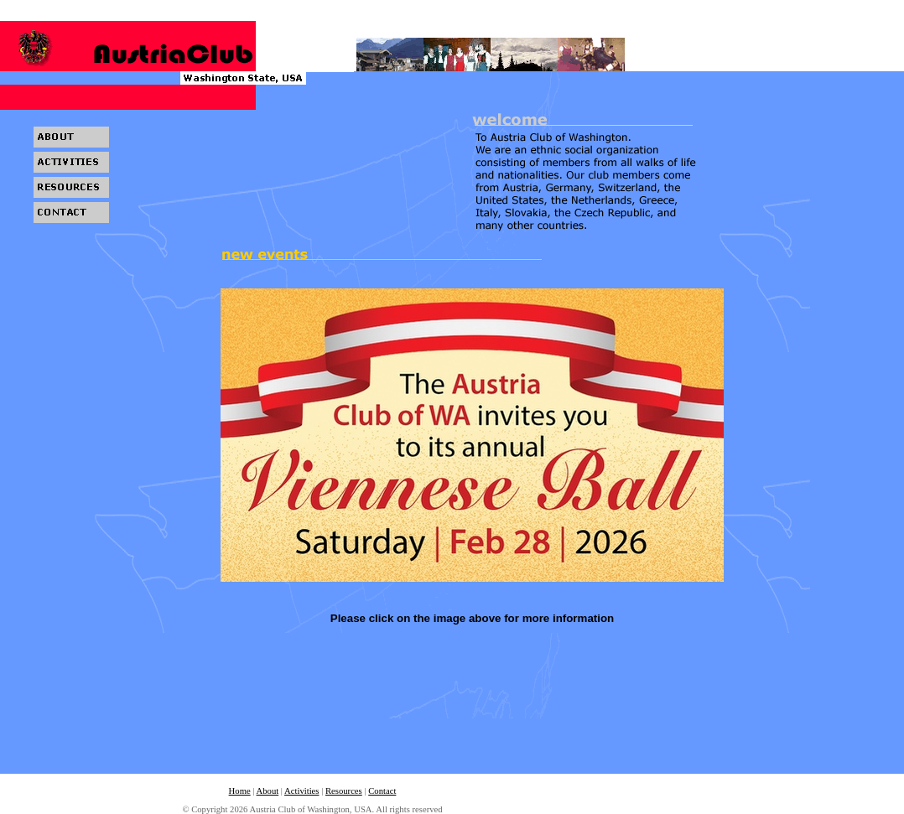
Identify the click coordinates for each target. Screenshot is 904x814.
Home (240, 791)
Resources (343, 791)
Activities (301, 791)
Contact (382, 791)
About (268, 791)
